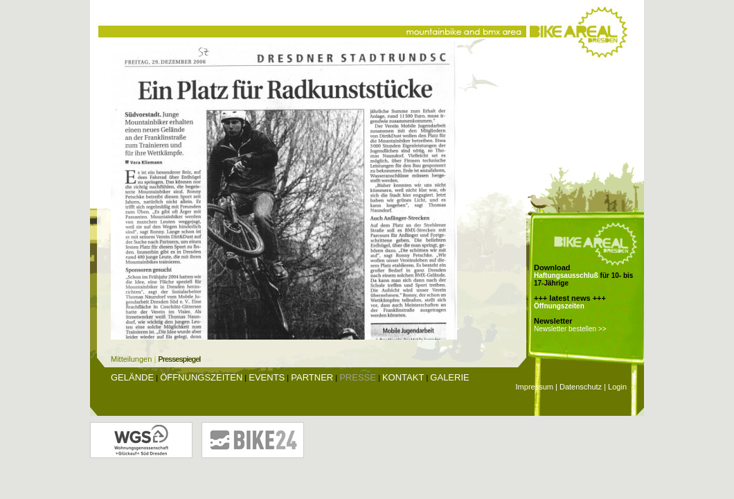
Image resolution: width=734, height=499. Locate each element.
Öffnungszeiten (559, 306)
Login (617, 387)
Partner (312, 377)
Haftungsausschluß (566, 275)
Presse (357, 377)
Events (267, 377)
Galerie (449, 377)
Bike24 (253, 440)
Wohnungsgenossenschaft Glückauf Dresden (141, 440)
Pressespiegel (179, 359)
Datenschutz (581, 387)
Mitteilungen (131, 359)
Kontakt (403, 377)
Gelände (132, 377)
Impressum (534, 387)
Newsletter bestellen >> (570, 329)
